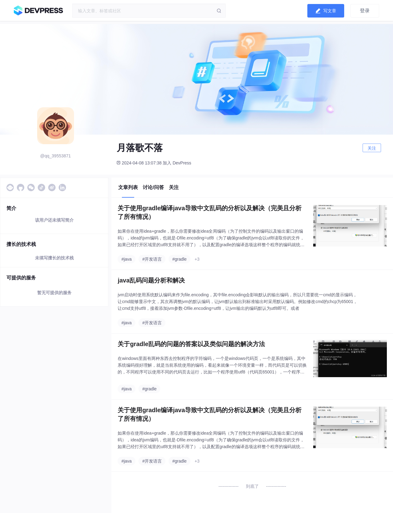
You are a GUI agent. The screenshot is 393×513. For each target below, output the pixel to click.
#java (126, 259)
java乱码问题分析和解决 (151, 280)
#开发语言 (152, 259)
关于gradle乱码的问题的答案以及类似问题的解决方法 (191, 344)
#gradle (179, 259)
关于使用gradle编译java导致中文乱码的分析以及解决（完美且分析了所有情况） (210, 212)
